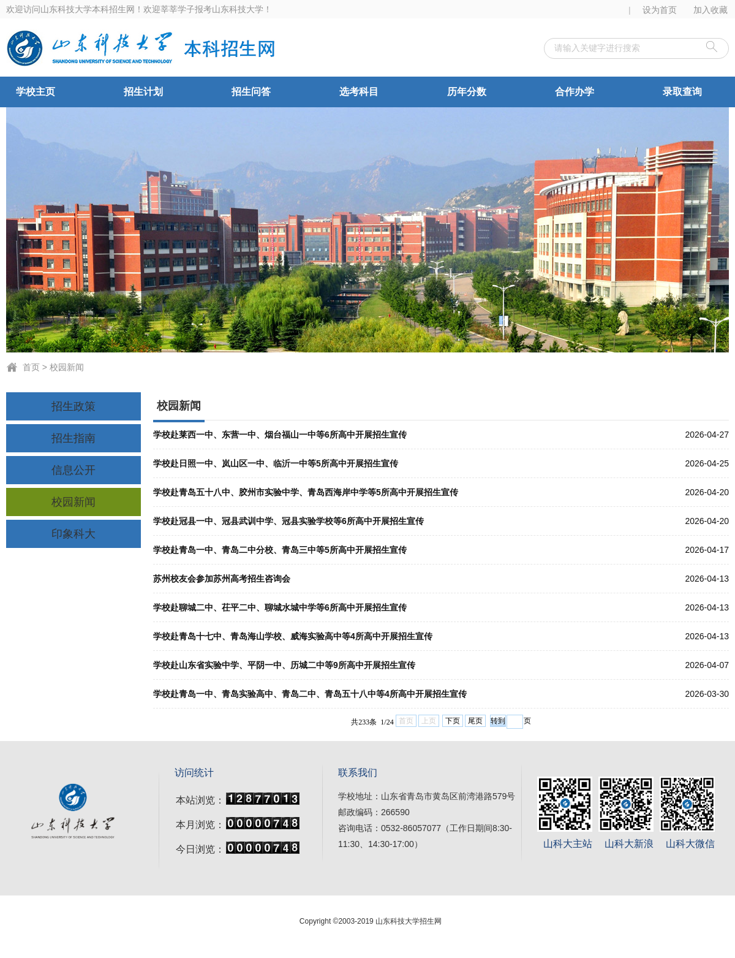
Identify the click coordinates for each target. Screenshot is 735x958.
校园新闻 (67, 367)
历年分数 (466, 91)
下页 (452, 721)
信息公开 (73, 470)
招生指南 (73, 438)
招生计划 (143, 91)
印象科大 (73, 534)
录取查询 (682, 91)
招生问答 (251, 91)
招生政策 (73, 406)
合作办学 (574, 91)
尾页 (475, 721)
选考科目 (359, 91)
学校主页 (35, 91)
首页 (31, 367)
